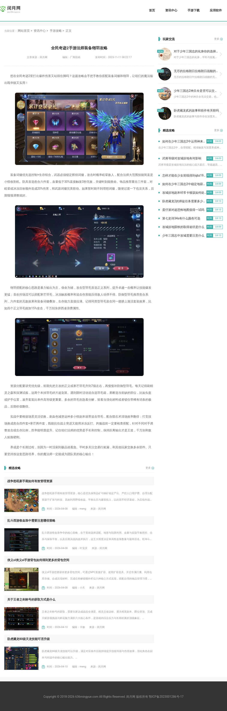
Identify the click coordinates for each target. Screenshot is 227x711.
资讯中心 (171, 10)
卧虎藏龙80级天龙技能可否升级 (28, 639)
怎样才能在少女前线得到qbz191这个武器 (189, 175)
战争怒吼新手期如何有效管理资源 (29, 481)
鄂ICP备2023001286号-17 (166, 696)
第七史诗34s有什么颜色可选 (181, 218)
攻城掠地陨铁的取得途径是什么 (183, 227)
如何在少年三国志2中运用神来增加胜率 (188, 141)
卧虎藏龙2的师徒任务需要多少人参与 (187, 201)
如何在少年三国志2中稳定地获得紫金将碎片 (191, 184)
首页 (152, 10)
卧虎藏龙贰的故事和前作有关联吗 (196, 110)
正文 (69, 30)
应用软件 (216, 10)
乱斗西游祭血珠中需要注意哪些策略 (31, 520)
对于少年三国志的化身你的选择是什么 (199, 51)
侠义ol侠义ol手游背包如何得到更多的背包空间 (38, 560)
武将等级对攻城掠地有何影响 (181, 158)
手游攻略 (56, 30)
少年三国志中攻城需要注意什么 (183, 235)
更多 (148, 467)
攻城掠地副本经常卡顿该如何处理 (184, 192)
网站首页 (24, 30)
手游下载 (194, 10)
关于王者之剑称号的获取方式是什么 (31, 599)
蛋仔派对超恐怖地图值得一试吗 (183, 209)
